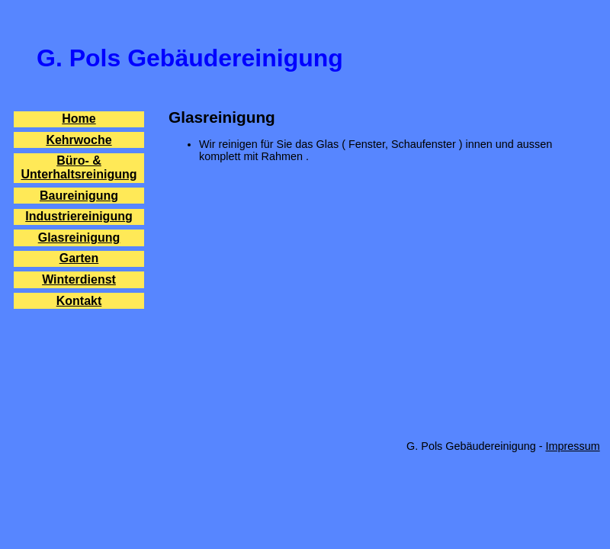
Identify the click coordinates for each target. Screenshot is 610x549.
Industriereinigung (78, 216)
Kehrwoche (78, 139)
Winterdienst (79, 279)
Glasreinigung (79, 237)
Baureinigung (79, 195)
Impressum (573, 446)
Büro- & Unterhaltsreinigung (78, 167)
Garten (79, 258)
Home (78, 118)
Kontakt (79, 300)
